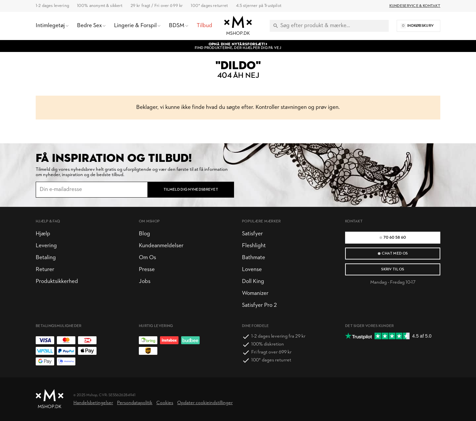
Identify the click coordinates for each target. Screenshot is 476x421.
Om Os (147, 257)
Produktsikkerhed (57, 281)
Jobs (144, 281)
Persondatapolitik (134, 402)
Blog (144, 234)
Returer (45, 269)
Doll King (253, 281)
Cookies (164, 402)
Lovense (252, 269)
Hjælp (43, 234)
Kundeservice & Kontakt (414, 6)
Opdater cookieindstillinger (205, 402)
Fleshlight (254, 246)
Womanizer (255, 293)
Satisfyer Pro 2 (259, 305)
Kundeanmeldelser (161, 246)
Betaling (46, 257)
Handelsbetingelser (93, 402)
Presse (147, 269)
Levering (46, 246)
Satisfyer (252, 234)
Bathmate (253, 257)
